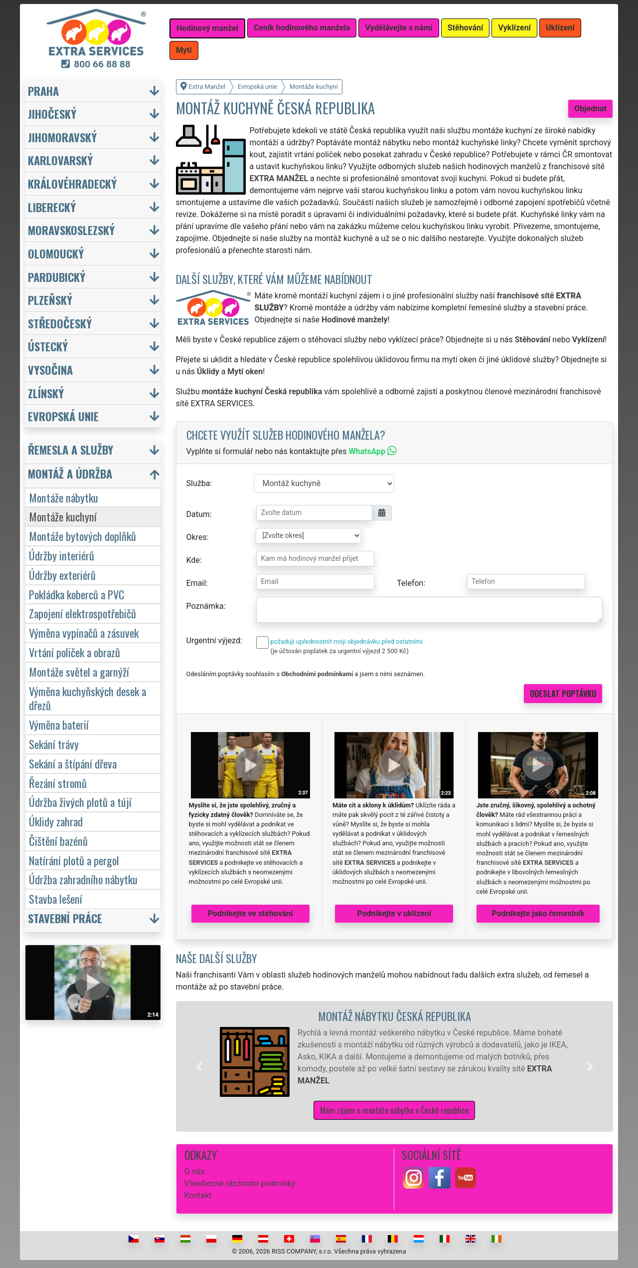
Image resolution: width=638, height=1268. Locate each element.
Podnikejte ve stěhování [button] (250, 913)
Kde (193, 560)
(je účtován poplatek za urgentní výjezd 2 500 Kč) (340, 651)
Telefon (410, 583)
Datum (198, 514)
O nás (194, 1171)
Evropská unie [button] (63, 416)
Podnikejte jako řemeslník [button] (538, 913)
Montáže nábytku (63, 497)
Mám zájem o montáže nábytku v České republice (394, 1110)
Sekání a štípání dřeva (73, 763)
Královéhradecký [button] (72, 183)
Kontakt (198, 1195)
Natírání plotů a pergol (74, 860)
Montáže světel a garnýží (79, 671)
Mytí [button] (184, 50)
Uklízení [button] (560, 27)
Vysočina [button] (50, 369)
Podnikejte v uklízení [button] (394, 913)
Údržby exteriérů (62, 574)
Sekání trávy (54, 744)
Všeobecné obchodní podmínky (240, 1183)
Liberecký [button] (52, 207)
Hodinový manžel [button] (207, 28)
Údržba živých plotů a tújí (80, 801)
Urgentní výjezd (213, 640)
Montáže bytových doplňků (82, 535)
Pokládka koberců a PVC (76, 594)
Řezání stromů (58, 782)
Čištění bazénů (58, 840)
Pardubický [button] (56, 276)
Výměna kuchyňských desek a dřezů (87, 698)
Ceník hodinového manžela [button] (302, 27)
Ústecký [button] (48, 346)
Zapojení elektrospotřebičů (82, 613)
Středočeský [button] (60, 323)
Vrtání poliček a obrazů (74, 652)
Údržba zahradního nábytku (83, 879)
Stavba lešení (55, 898)
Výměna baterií (59, 724)
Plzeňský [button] (50, 299)
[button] (198, 1066)
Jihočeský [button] (52, 113)
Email (196, 583)
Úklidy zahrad (56, 821)
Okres (196, 537)
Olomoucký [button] (56, 253)
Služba (198, 483)
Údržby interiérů (61, 555)
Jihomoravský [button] (62, 137)
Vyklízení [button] (514, 27)
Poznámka (205, 606)
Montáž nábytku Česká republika (394, 1016)
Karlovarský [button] (60, 160)
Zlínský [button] (46, 393)
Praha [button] (43, 90)
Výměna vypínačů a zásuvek (84, 632)
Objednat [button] (590, 108)
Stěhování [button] (465, 27)
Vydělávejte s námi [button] (398, 27)
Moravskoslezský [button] (71, 230)
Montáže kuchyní (63, 516)
